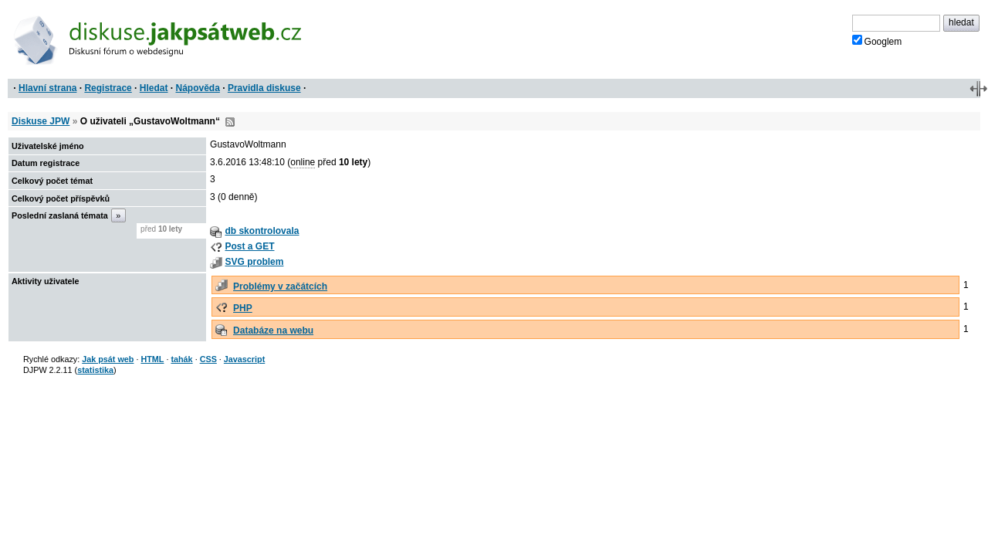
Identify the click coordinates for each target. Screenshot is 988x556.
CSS (208, 359)
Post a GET (249, 246)
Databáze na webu (273, 330)
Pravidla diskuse (264, 88)
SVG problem (254, 261)
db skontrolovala (262, 230)
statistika (95, 370)
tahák (181, 359)
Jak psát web (108, 359)
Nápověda (198, 88)
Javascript (244, 359)
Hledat (154, 88)
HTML (152, 359)
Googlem (877, 41)
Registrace (107, 88)
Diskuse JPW (40, 121)
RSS (230, 122)
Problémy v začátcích (280, 286)
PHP (242, 308)
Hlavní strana (47, 88)
